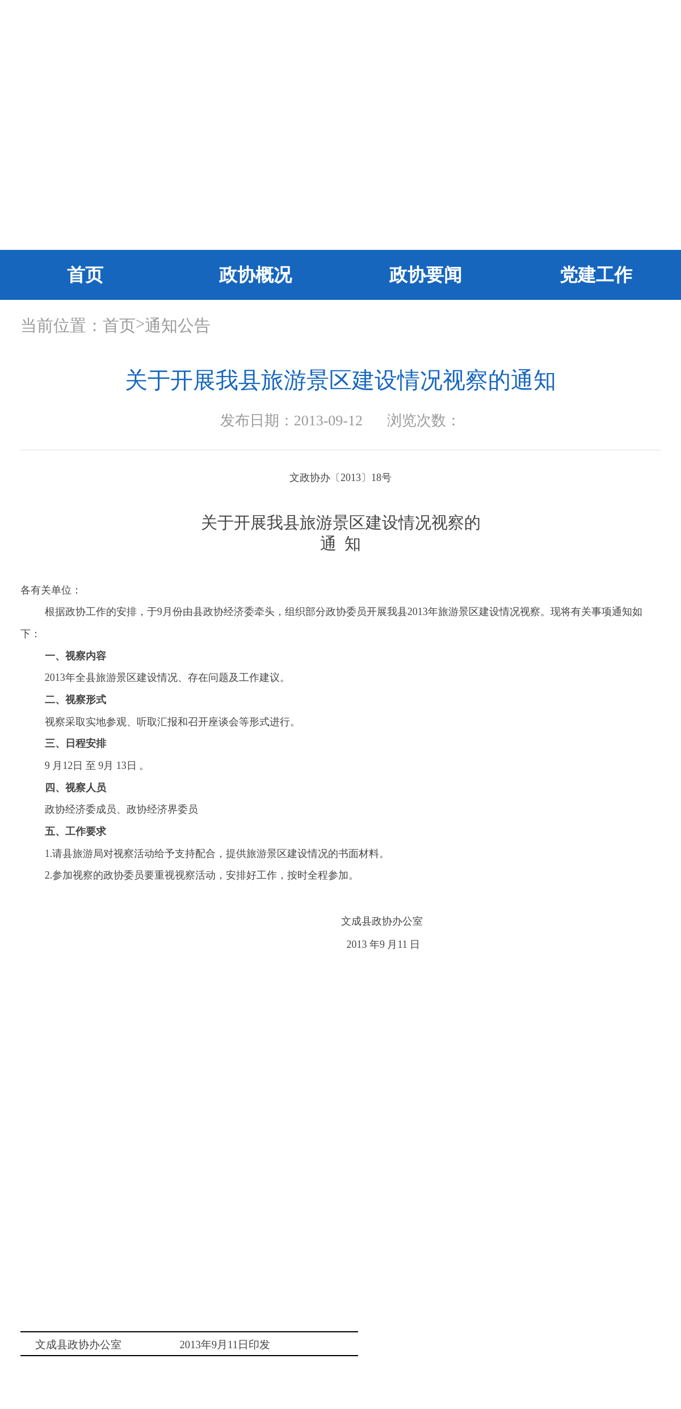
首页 (85, 275)
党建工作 (596, 275)
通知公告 (178, 325)
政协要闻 (425, 275)
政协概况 (255, 275)
